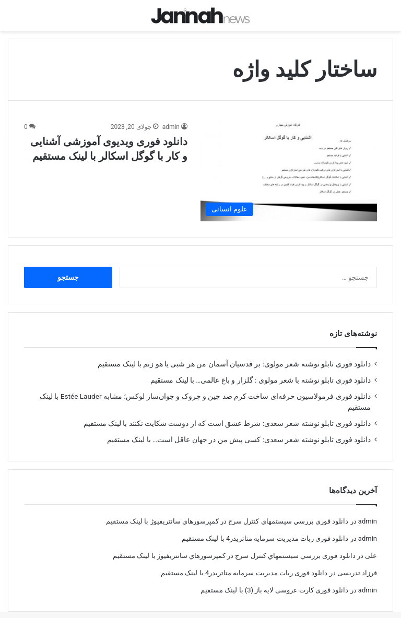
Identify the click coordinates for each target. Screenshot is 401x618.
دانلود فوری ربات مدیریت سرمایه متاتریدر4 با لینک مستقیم (265, 529)
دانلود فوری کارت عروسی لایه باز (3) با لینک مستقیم (274, 581)
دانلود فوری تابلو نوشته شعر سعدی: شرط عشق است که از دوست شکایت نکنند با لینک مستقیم (227, 414)
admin (171, 117)
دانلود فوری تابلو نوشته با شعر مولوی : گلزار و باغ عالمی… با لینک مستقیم (260, 370)
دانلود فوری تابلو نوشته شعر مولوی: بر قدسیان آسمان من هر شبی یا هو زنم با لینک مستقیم (234, 354)
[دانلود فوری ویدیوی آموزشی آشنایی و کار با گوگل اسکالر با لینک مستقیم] (288, 162)
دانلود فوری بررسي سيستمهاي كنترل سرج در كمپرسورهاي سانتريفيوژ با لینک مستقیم (227, 512)
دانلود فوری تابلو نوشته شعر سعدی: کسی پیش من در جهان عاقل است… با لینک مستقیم (239, 430)
